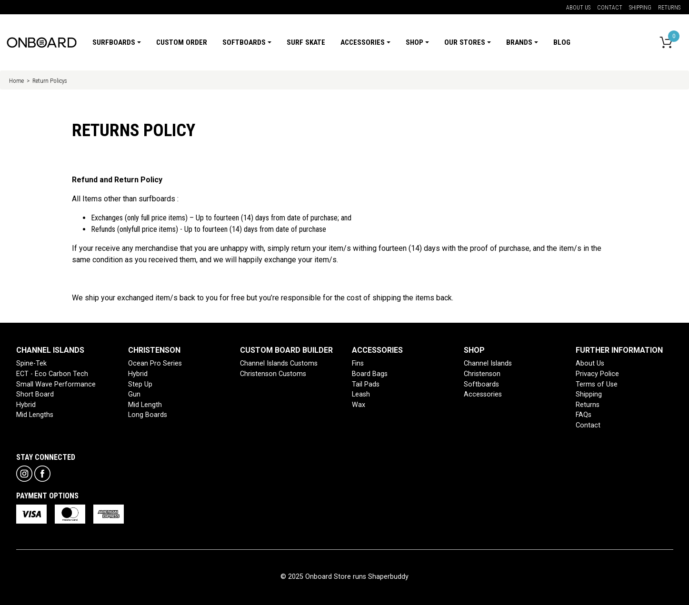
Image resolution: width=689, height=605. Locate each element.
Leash (361, 394)
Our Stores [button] (464, 42)
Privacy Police (597, 374)
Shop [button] (414, 42)
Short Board (35, 394)
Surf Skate (306, 42)
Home (16, 80)
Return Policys (49, 80)
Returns (669, 7)
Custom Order (181, 42)
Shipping (640, 7)
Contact (609, 7)
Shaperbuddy (388, 577)
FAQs (583, 415)
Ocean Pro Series (155, 363)
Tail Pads (365, 384)
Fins (358, 363)
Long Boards (147, 415)
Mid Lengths (34, 415)
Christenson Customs (273, 374)
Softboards (481, 384)
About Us (578, 7)
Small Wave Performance (56, 384)
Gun (134, 394)
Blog (561, 42)
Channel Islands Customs (279, 363)
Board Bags (370, 374)
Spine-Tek (31, 363)
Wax (358, 405)
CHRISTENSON (154, 350)
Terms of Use (597, 384)
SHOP (474, 350)
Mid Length (145, 405)
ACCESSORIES (377, 350)
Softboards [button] (244, 42)
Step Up (140, 384)
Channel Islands (488, 363)
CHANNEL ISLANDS (50, 350)
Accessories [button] (362, 42)
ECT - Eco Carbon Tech (52, 374)
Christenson (482, 374)
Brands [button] (519, 42)
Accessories (483, 394)
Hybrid (26, 405)
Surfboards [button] (113, 42)
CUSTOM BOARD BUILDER (286, 350)
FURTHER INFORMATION (619, 350)
